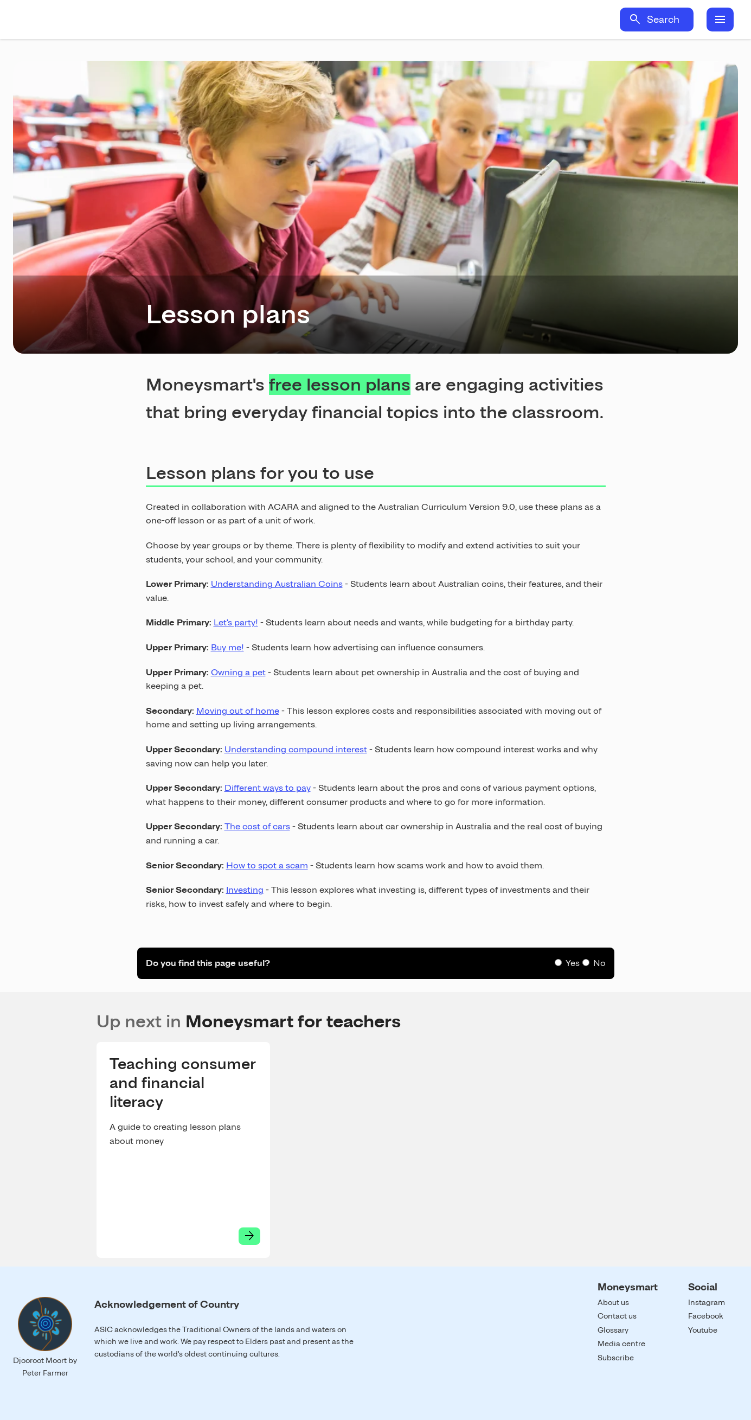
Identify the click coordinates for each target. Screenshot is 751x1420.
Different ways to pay (267, 788)
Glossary (613, 1330)
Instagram (706, 1302)
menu (720, 19)
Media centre (621, 1343)
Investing (245, 890)
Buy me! (227, 647)
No (599, 963)
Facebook (705, 1316)
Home (112, 20)
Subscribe (616, 1357)
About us (613, 1302)
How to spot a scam (267, 865)
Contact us (617, 1316)
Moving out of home (237, 711)
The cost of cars (257, 826)
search (634, 19)
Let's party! (236, 622)
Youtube (702, 1330)
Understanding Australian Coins (277, 584)
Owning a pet (238, 672)
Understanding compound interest (295, 749)
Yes (573, 963)
